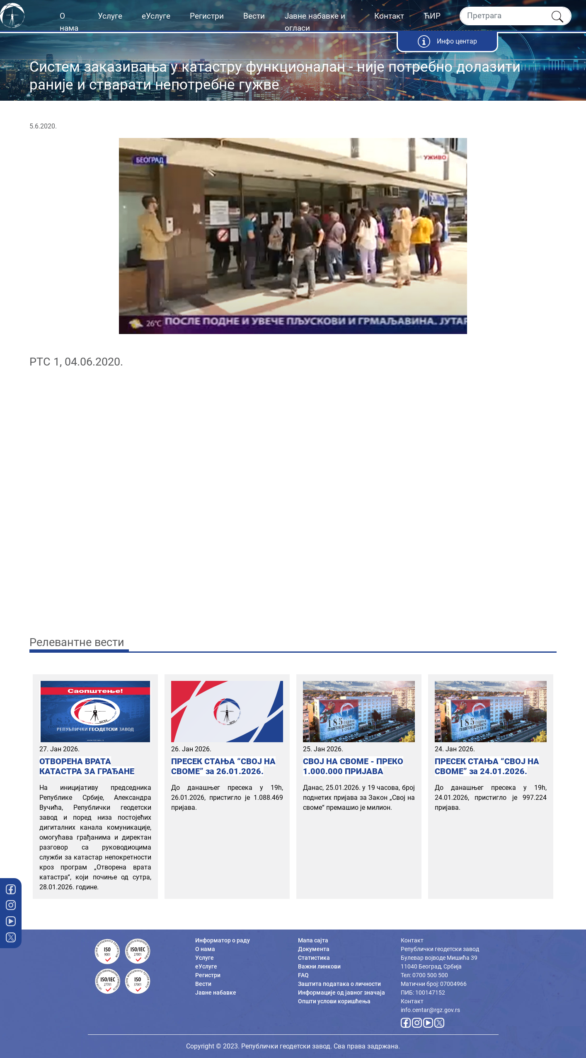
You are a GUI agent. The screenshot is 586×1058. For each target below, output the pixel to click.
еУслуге (156, 16)
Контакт (389, 16)
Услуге (110, 16)
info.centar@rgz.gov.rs (430, 1010)
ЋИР (432, 16)
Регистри (207, 16)
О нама (69, 22)
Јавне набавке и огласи (315, 22)
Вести (254, 16)
